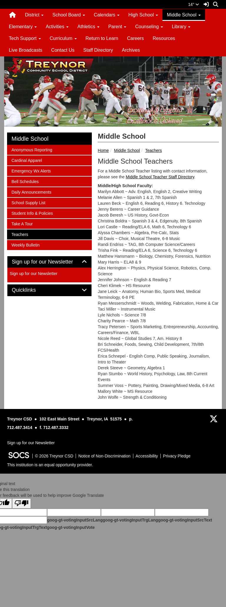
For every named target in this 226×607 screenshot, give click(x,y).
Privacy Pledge (176, 456)
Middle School (127, 150)
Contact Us (62, 50)
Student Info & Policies (32, 213)
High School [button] (143, 14)
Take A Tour (22, 223)
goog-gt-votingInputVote (70, 527)
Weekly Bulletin (25, 244)
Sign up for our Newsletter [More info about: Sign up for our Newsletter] (33, 273)
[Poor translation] (21, 503)
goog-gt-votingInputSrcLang (75, 520)
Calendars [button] (106, 14)
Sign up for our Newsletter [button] (49, 262)
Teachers (153, 150)
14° (193, 4)
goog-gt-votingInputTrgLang (130, 520)
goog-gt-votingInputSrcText (185, 520)
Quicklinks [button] (30, 290)
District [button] (34, 14)
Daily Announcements (31, 191)
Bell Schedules (25, 181)
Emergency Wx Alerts (31, 170)
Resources (164, 38)
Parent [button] (117, 26)
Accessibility (147, 456)
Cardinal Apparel (26, 160)
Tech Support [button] (25, 38)
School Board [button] (68, 14)
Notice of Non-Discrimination (104, 456)
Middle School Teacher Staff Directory (160, 177)
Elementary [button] (23, 26)
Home (103, 150)
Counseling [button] (149, 26)
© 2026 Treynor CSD (54, 456)
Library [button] (181, 26)
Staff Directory (98, 50)
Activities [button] (57, 26)
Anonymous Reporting (31, 149)
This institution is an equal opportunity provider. (50, 464)
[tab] (49, 262)
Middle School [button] (184, 14)
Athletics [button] (88, 26)
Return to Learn (102, 38)
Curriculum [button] (63, 38)
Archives (131, 50)
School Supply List (28, 202)
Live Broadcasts (25, 50)
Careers (135, 38)
